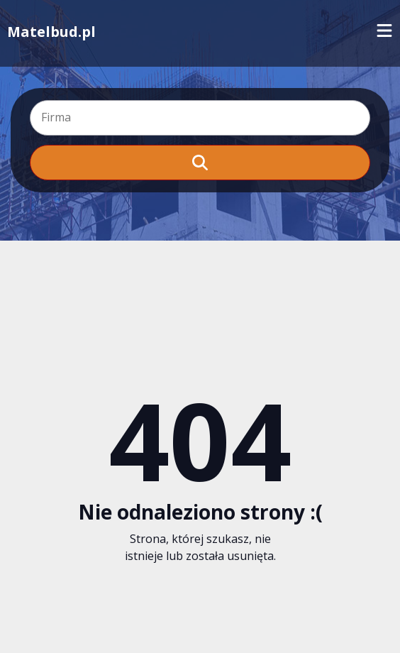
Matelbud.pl (51, 31)
